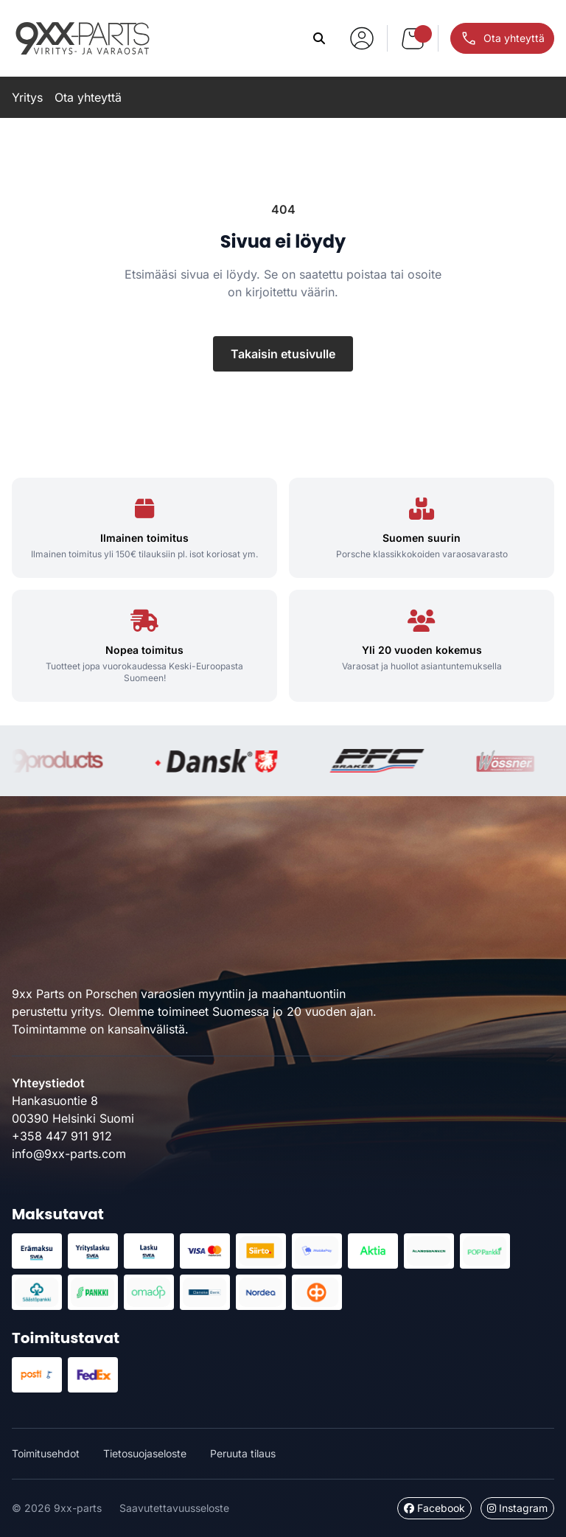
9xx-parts (82, 38)
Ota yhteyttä (88, 97)
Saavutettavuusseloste (174, 1508)
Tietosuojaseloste (144, 1453)
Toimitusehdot (46, 1453)
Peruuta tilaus (243, 1453)
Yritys (27, 97)
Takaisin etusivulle (283, 353)
